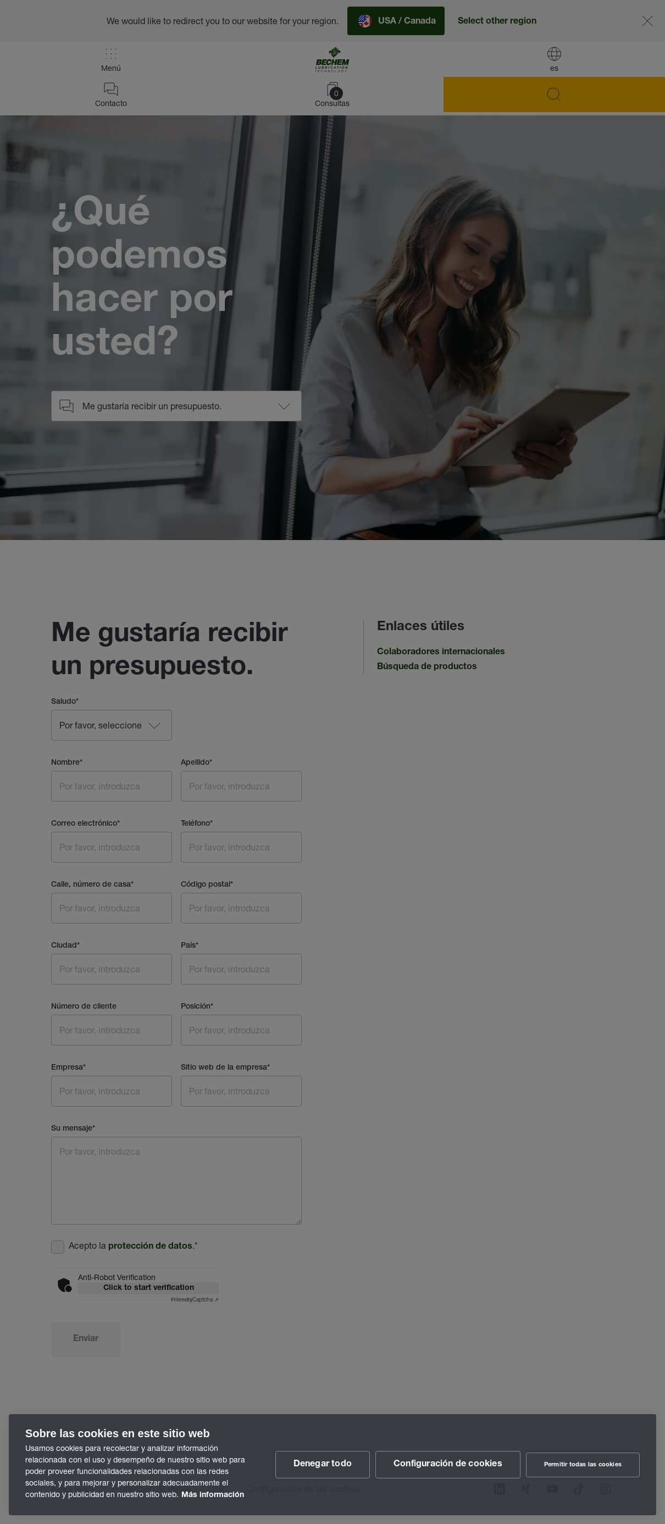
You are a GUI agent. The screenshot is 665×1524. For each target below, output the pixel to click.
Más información (212, 1495)
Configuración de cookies (448, 1464)
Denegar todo (322, 1464)
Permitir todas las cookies (583, 1465)
